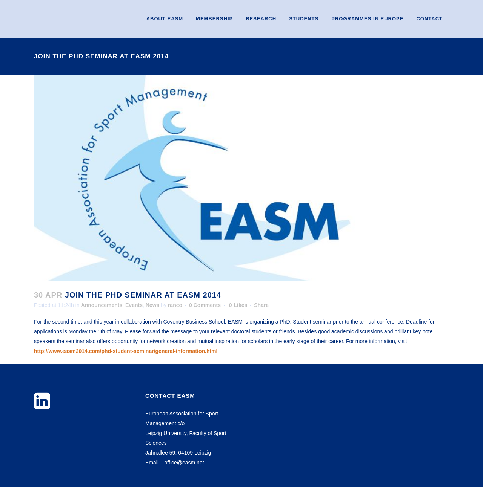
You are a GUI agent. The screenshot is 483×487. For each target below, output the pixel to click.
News (153, 305)
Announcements (102, 305)
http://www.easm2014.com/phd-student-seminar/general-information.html (125, 351)
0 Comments (205, 305)
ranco (175, 305)
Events (134, 305)
